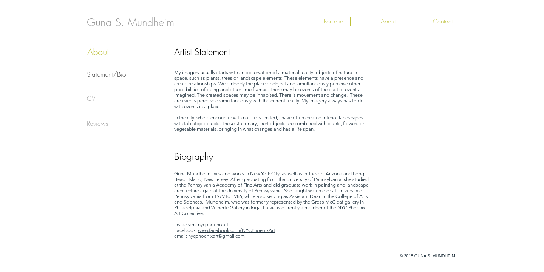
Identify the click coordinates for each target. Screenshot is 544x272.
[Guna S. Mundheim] (130, 22)
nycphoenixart (213, 224)
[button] (319, 21)
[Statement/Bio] (106, 74)
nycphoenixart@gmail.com (216, 236)
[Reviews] (97, 123)
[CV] (91, 98)
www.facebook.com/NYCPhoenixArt (236, 230)
